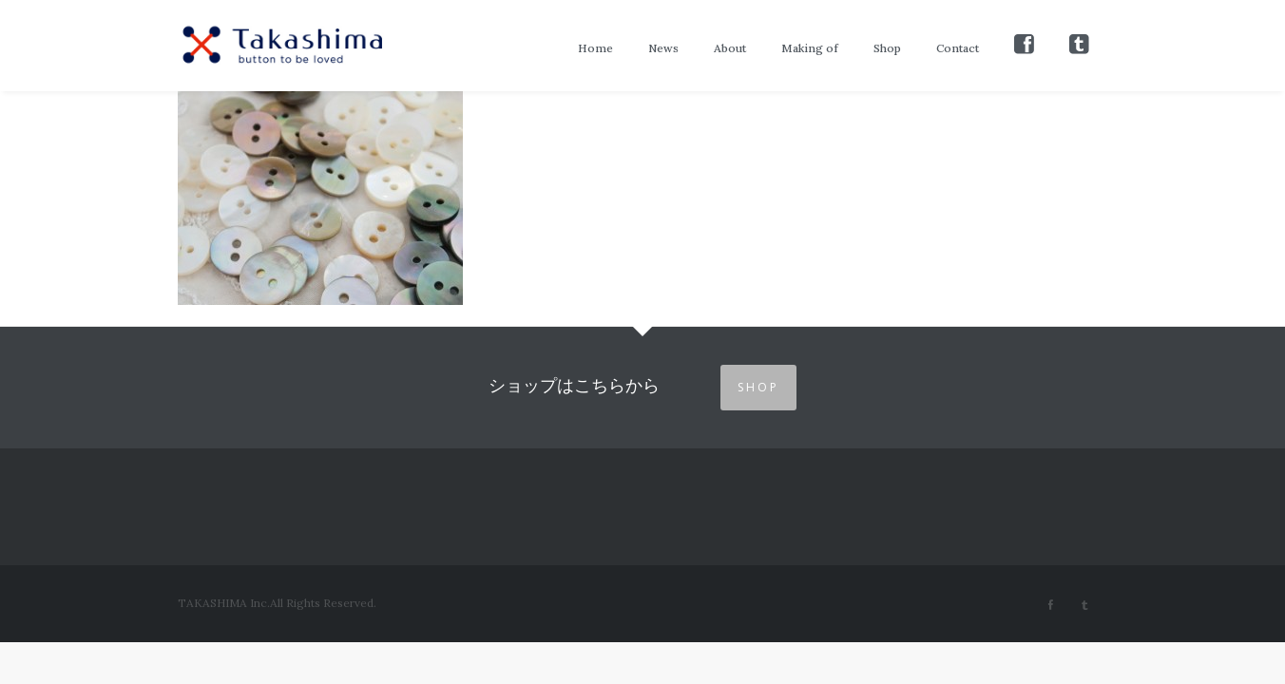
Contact (957, 48)
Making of (809, 48)
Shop (887, 48)
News (663, 48)
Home (595, 48)
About (730, 48)
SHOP (758, 387)
